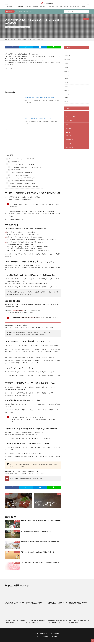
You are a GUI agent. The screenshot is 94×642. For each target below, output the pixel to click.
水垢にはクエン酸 (13, 162)
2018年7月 (66, 101)
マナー (29, 11)
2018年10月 (67, 90)
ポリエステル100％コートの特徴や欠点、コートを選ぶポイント (35, 621)
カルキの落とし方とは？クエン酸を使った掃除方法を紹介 (15, 621)
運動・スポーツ (43, 6)
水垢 (24, 27)
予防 (20, 27)
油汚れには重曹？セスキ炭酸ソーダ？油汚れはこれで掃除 (79, 621)
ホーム (36, 633)
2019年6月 (66, 75)
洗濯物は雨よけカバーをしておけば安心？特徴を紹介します (14, 603)
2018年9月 (66, 94)
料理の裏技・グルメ (11, 6)
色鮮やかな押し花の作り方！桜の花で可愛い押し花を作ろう (39, 552)
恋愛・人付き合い (64, 6)
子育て (56, 6)
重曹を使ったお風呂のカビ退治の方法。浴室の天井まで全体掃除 (79, 603)
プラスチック (16, 27)
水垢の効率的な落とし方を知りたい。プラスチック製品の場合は (30, 39)
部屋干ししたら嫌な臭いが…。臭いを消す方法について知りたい (39, 118)
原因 (22, 27)
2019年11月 (67, 55)
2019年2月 (66, 86)
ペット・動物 (28, 6)
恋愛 (24, 11)
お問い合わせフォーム (46, 633)
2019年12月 (67, 52)
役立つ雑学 (20, 6)
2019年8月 (66, 67)
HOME (7, 39)
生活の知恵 (35, 6)
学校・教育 (51, 6)
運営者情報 (56, 633)
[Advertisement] (33, 79)
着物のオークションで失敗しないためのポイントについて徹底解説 (41, 520)
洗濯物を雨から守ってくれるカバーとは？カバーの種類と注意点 (39, 97)
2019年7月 (66, 71)
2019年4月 (66, 78)
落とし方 (27, 27)
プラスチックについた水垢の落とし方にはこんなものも (20, 164)
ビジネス (83, 6)
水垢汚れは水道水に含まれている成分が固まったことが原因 (23, 186)
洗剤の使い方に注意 (14, 170)
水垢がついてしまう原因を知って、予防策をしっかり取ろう (21, 183)
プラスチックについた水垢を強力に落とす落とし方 (19, 172)
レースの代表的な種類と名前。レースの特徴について (37, 531)
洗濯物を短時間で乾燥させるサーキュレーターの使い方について (57, 621)
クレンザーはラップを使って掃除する (18, 175)
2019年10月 (67, 59)
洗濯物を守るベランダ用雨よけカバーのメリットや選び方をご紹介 (57, 603)
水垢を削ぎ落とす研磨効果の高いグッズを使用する (21, 181)
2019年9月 (66, 63)
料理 (27, 11)
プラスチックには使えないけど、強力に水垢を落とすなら (20, 178)
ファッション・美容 (74, 6)
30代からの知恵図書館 (51, 636)
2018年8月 (66, 97)
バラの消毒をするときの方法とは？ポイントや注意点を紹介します (41, 562)
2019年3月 (66, 82)
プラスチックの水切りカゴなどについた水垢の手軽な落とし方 (21, 159)
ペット (16, 11)
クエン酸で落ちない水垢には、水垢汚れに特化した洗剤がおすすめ (24, 167)
